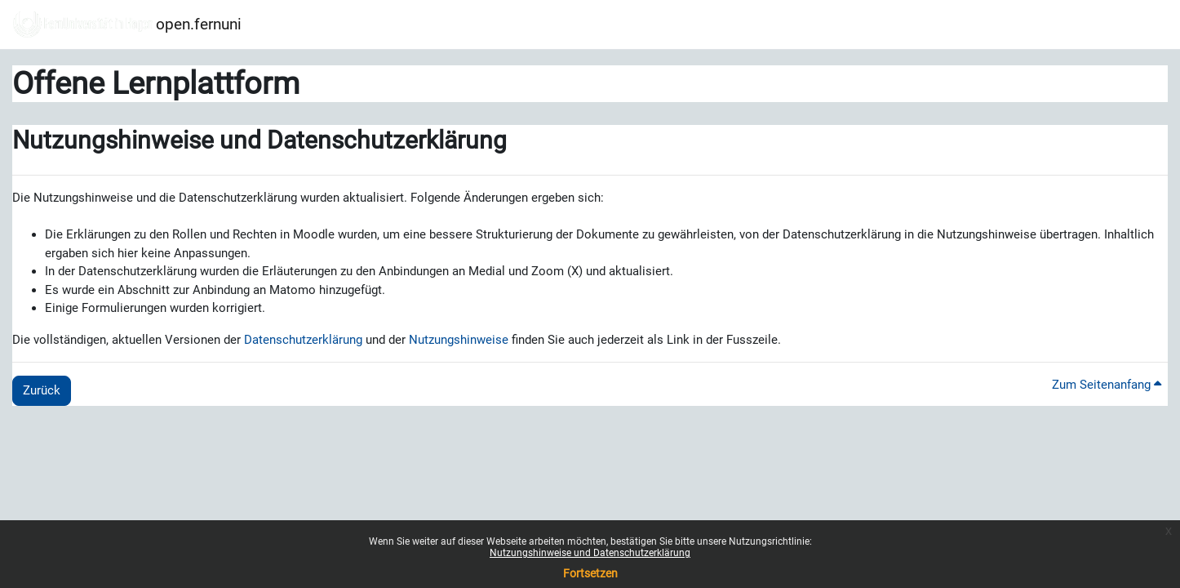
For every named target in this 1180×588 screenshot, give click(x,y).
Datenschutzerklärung (303, 339)
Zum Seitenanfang (1106, 384)
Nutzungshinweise (458, 339)
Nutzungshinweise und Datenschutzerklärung (590, 553)
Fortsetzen (590, 573)
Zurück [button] (41, 390)
